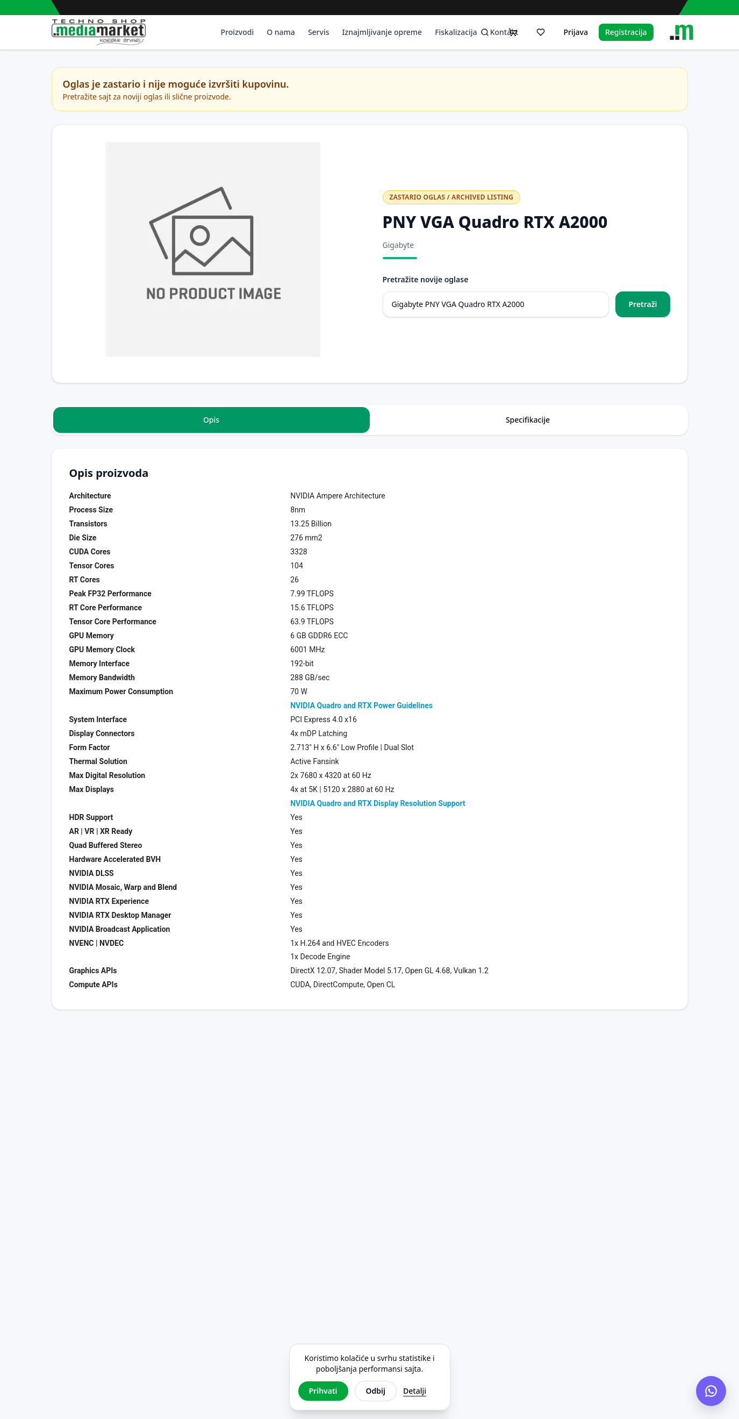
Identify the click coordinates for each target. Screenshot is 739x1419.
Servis (318, 32)
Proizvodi (237, 32)
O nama (281, 32)
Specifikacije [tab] (528, 420)
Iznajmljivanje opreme (382, 32)
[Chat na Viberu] (711, 1391)
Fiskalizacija (456, 32)
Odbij (375, 1391)
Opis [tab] (211, 420)
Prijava (575, 32)
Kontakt (504, 32)
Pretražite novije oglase (426, 279)
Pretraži (642, 304)
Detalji (414, 1391)
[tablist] (370, 420)
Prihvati (323, 1391)
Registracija (626, 32)
